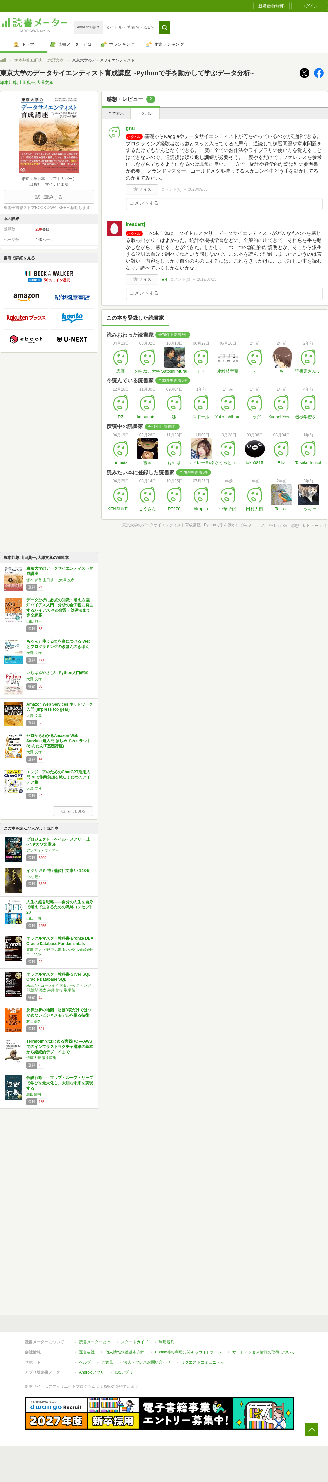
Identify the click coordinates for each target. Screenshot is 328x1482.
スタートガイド (134, 1342)
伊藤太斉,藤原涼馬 (41, 1058)
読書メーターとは (94, 1342)
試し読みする (49, 197)
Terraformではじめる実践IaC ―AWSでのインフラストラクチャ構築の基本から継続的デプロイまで (59, 1046)
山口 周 (33, 918)
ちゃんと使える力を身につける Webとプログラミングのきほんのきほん (58, 644)
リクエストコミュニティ (202, 1362)
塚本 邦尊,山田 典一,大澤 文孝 (50, 580)
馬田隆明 (33, 1094)
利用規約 (166, 1342)
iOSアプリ (124, 1372)
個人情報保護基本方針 (124, 1352)
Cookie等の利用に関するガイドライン (188, 1352)
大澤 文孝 (34, 653)
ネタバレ (145, 113)
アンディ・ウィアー (42, 850)
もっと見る (73, 811)
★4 (164, 279)
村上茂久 (33, 1021)
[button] (164, 27)
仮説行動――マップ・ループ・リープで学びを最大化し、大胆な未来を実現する (59, 1082)
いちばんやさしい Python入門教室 (57, 673)
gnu (130, 128)
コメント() (171, 189)
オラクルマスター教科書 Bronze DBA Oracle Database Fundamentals (59, 941)
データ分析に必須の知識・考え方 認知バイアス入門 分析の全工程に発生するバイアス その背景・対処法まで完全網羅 (59, 608)
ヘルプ (85, 1362)
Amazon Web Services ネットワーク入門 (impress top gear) (59, 707)
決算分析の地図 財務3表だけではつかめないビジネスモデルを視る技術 (58, 1013)
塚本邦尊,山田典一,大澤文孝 (39, 60)
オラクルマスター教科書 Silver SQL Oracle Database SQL (58, 977)
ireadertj (135, 224)
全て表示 (116, 113)
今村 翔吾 (34, 877)
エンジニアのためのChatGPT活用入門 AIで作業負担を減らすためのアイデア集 (58, 777)
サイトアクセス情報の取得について (263, 1352)
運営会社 (87, 1352)
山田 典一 (34, 621)
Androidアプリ (91, 1372)
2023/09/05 (198, 189)
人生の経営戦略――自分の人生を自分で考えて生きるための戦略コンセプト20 (59, 907)
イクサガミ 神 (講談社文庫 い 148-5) (58, 870)
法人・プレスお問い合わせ (147, 1362)
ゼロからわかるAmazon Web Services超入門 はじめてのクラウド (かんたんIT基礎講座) (58, 740)
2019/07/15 (206, 279)
